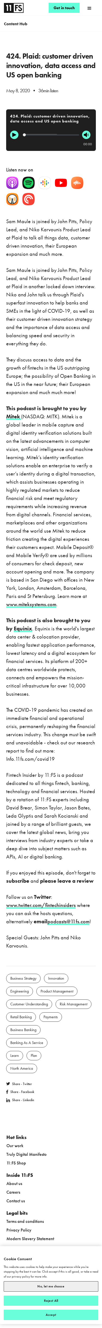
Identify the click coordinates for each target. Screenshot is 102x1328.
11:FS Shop (16, 1163)
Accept (51, 1315)
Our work (14, 1145)
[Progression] (51, 135)
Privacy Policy (18, 1230)
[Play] (14, 135)
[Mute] (86, 135)
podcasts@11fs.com (68, 921)
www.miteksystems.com (31, 604)
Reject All (51, 1301)
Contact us (15, 1201)
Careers (13, 1192)
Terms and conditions (25, 1221)
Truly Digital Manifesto (26, 1154)
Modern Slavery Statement (30, 1238)
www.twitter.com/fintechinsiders (41, 905)
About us (14, 1183)
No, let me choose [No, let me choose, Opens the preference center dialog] (50, 1286)
